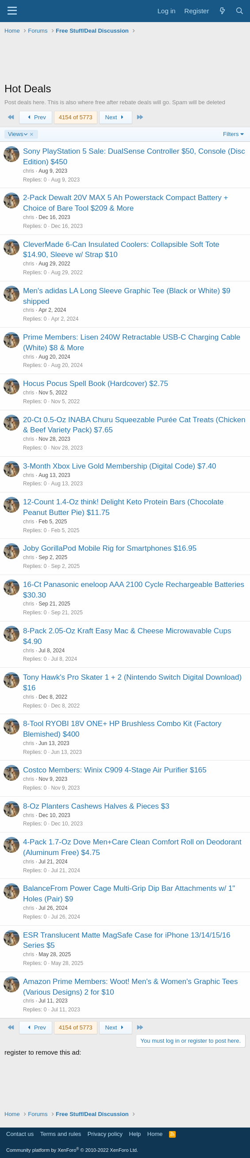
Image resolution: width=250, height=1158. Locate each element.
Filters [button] (230, 134)
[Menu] (12, 11)
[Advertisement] (125, 59)
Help (135, 1134)
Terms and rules (60, 1134)
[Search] (239, 11)
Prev (35, 117)
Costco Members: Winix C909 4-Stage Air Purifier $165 (115, 770)
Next (115, 117)
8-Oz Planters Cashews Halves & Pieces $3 (96, 806)
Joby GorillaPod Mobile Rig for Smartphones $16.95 (109, 548)
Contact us (20, 1134)
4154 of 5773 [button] (75, 117)
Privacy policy (105, 1134)
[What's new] (222, 11)
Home (155, 1134)
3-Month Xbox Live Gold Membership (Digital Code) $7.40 (119, 466)
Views (17, 134)
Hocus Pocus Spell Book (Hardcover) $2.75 (95, 383)
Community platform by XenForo (72, 1150)
